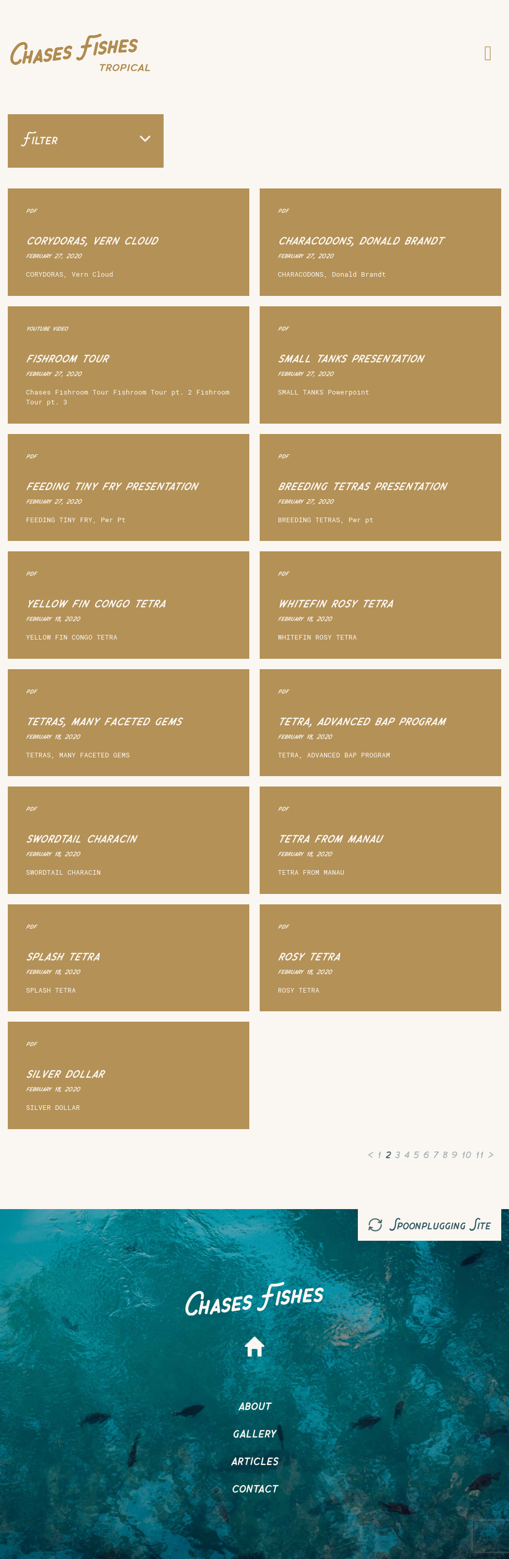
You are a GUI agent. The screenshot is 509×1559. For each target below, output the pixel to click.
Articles (254, 1459)
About (254, 1404)
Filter (85, 139)
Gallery (254, 1432)
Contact (255, 1487)
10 (466, 1153)
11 (479, 1153)
